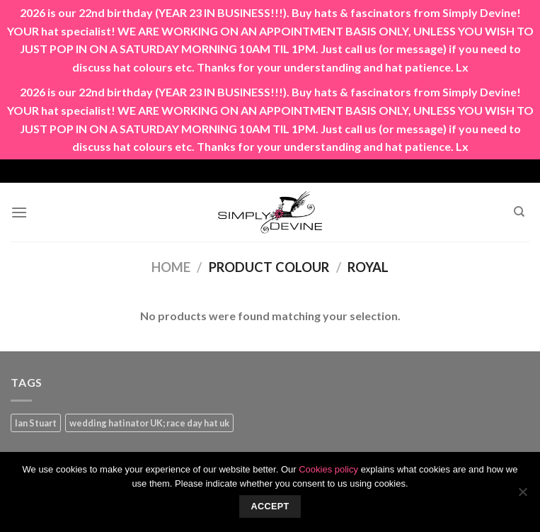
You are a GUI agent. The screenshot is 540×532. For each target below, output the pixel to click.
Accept (270, 506)
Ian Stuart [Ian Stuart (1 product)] (36, 423)
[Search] (519, 211)
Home (170, 267)
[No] (522, 496)
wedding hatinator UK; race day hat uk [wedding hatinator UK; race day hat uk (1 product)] (149, 423)
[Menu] (19, 212)
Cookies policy (328, 469)
